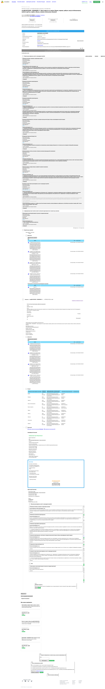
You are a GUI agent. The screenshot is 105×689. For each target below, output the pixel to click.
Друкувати (23, 593)
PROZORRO (14, 2)
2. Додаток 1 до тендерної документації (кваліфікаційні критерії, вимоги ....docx (35, 252)
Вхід (90, 2)
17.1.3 (25, 104)
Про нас (73, 684)
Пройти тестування (35, 672)
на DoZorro (43, 15)
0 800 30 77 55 (84, 1)
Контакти (54, 2)
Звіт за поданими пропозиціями (26, 596)
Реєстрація (96, 2)
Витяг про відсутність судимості (53, 49)
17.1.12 (23, 125)
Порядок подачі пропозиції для (35, 429)
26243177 (39, 40)
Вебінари (80, 682)
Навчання (48, 2)
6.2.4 (25, 87)
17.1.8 (23, 142)
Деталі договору (32, 479)
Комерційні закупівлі (30, 2)
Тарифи (80, 683)
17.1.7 (23, 157)
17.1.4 (23, 87)
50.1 (27, 87)
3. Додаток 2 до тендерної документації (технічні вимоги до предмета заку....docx (35, 263)
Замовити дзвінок (85, 3)
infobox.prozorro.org (39, 671)
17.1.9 (23, 189)
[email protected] (40, 45)
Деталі (31, 512)
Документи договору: (33, 476)
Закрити (41, 672)
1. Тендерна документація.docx (35, 242)
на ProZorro (38, 15)
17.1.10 (27, 189)
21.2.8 (24, 219)
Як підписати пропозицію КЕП (49, 429)
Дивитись (23, 615)
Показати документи (32, 452)
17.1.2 (23, 104)
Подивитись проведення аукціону (77, 300)
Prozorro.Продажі (41, 2)
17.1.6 (25, 64)
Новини (73, 682)
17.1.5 (23, 64)
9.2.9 (25, 189)
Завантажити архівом (32, 237)
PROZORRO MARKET (21, 2)
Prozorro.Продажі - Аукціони (64, 683)
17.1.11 (29, 189)
